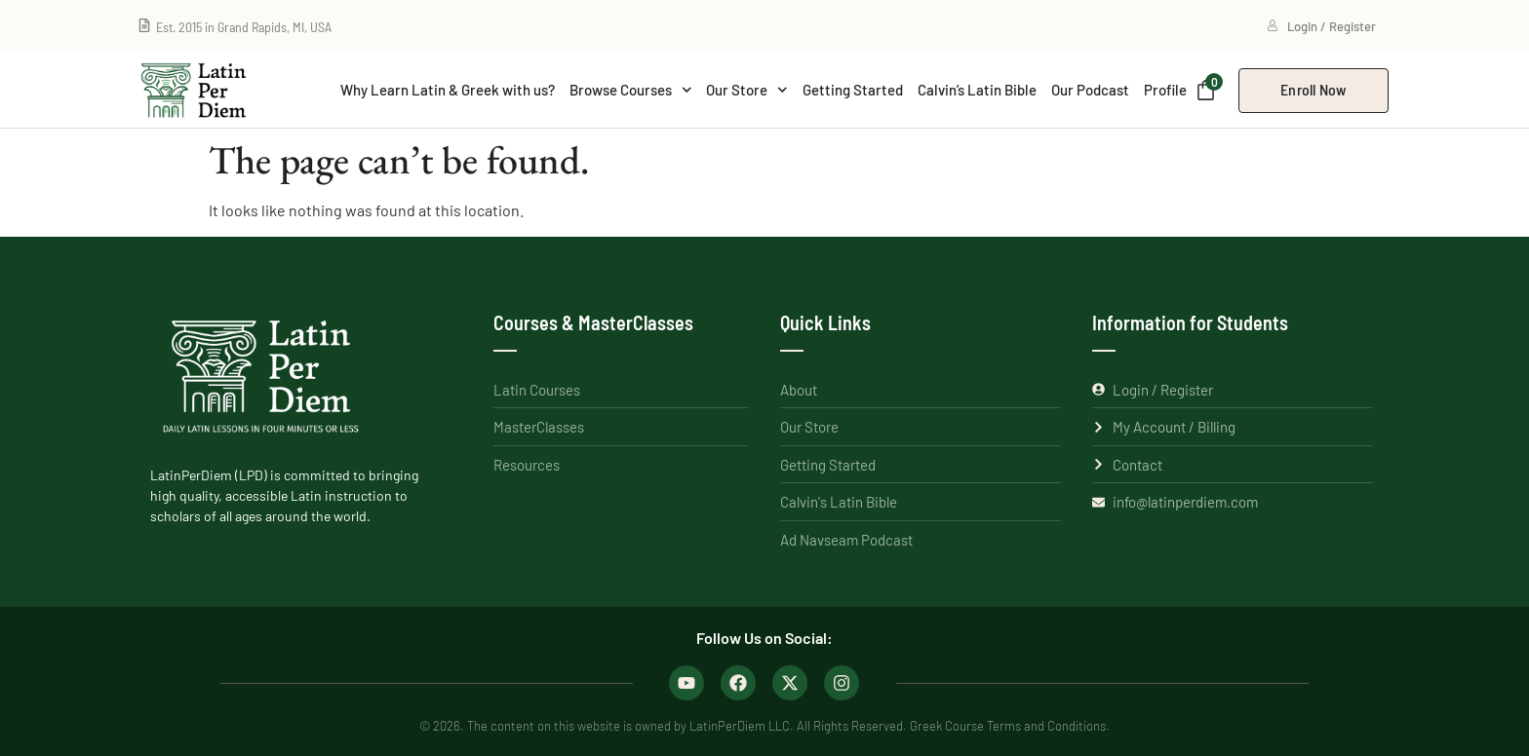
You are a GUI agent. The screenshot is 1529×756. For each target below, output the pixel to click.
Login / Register (1321, 26)
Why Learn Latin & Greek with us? (447, 89)
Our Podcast (1090, 89)
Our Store (747, 90)
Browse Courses (630, 90)
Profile (1165, 89)
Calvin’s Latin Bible (977, 89)
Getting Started (853, 89)
